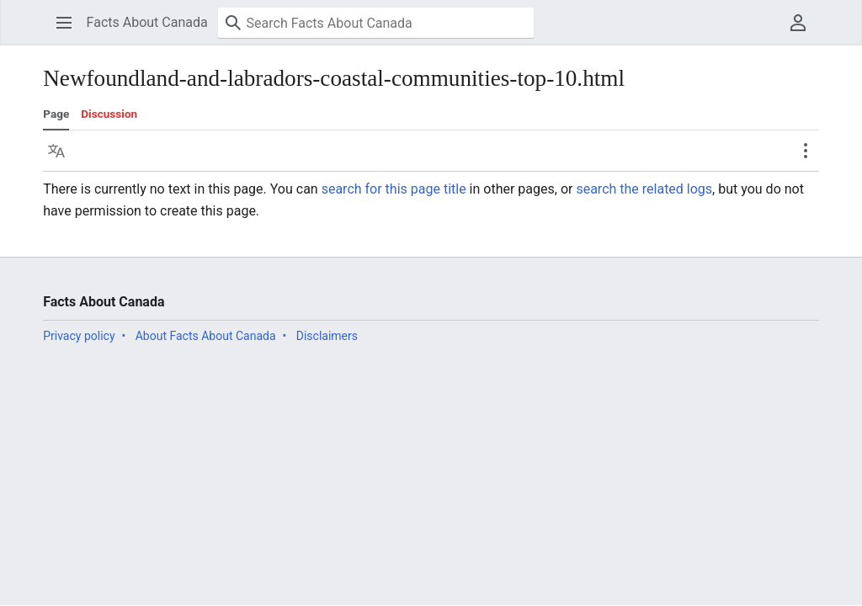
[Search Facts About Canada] (376, 23)
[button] (63, 22)
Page (56, 113)
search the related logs (644, 189)
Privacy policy (78, 336)
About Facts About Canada (206, 336)
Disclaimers (327, 336)
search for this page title (394, 189)
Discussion (109, 113)
